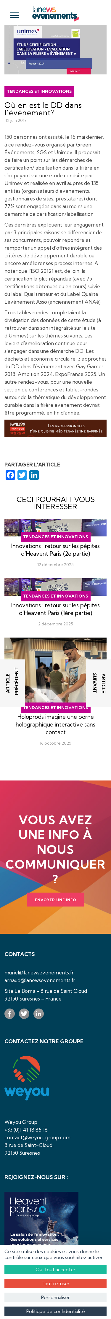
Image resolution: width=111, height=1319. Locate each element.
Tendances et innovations (39, 91)
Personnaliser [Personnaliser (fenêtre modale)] (55, 1297)
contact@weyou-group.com (37, 1137)
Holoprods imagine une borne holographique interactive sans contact (55, 724)
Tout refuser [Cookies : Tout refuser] (55, 1283)
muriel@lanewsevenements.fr (39, 972)
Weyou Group (20, 1122)
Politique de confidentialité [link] (55, 1311)
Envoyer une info (55, 900)
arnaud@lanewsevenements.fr (39, 980)
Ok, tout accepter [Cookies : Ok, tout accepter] (55, 1269)
